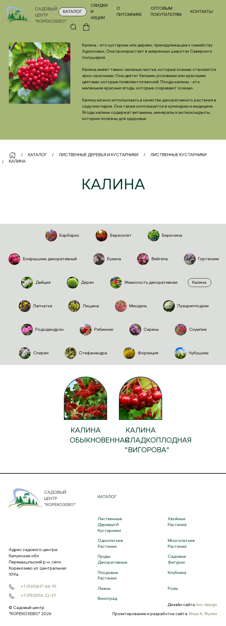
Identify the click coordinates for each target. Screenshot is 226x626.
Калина (199, 283)
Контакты (201, 12)
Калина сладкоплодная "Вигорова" (158, 440)
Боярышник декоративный (42, 259)
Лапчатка (34, 306)
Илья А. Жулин (203, 614)
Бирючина (164, 235)
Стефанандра (85, 353)
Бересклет (113, 235)
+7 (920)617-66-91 (38, 587)
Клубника (177, 573)
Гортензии (200, 259)
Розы (173, 589)
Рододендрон (42, 329)
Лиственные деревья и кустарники (110, 524)
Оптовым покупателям (166, 11)
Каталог (72, 12)
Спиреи (33, 353)
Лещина (83, 306)
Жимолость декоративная (143, 282)
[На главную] (34, 15)
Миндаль (130, 306)
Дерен (79, 282)
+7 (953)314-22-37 (38, 596)
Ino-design (207, 605)
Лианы (104, 589)
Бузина (106, 259)
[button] (73, 27)
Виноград (107, 599)
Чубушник (191, 353)
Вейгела (152, 259)
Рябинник (95, 329)
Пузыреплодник (185, 306)
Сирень (143, 329)
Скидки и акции (99, 12)
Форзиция (140, 353)
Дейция (35, 282)
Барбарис (62, 235)
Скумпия (190, 329)
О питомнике (129, 11)
